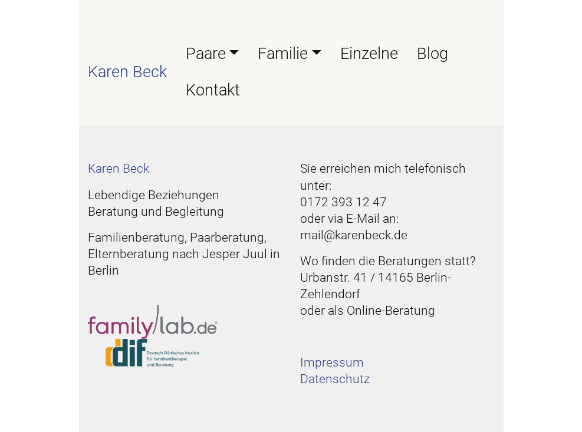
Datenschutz (335, 379)
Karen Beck (127, 71)
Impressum (332, 362)
